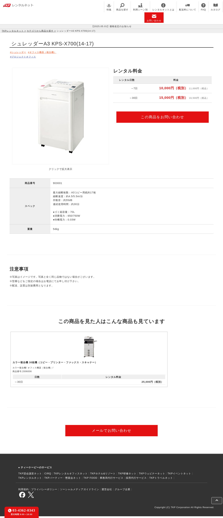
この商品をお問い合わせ (162, 116)
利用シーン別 (140, 7)
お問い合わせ (154, 18)
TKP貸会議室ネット (30, 475)
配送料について (187, 7)
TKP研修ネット (127, 475)
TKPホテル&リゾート (103, 475)
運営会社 (107, 491)
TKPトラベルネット (161, 479)
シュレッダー (19, 52)
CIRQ (47, 475)
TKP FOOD (90, 479)
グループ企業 (122, 491)
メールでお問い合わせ (111, 432)
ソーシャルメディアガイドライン (79, 491)
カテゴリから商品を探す (40, 31)
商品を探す (122, 7)
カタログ (215, 7)
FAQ (203, 7)
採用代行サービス (136, 479)
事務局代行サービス (111, 479)
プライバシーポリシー (44, 491)
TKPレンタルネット (13, 31)
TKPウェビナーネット (152, 475)
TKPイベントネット (179, 475)
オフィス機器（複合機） (45, 52)
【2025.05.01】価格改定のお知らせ (111, 26)
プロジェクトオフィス (25, 56)
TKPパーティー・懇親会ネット (62, 479)
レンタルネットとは (163, 7)
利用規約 (23, 491)
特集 (109, 7)
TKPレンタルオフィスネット (71, 475)
